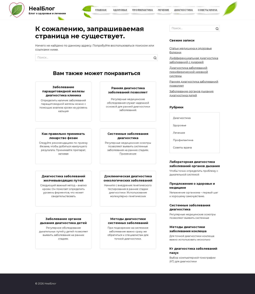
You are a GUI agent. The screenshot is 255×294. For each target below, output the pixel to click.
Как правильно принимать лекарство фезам (63, 136)
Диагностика (183, 10)
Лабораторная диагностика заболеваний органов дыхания (194, 164)
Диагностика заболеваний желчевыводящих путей (63, 178)
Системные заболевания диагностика (128, 136)
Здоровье (120, 10)
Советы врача (207, 10)
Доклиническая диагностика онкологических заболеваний (128, 178)
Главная (100, 10)
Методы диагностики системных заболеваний (128, 221)
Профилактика (142, 10)
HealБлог (42, 8)
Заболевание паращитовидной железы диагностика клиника (63, 91)
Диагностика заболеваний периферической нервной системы (188, 72)
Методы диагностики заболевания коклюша (188, 229)
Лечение (163, 10)
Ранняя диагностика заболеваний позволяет (128, 90)
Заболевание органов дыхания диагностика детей (63, 221)
